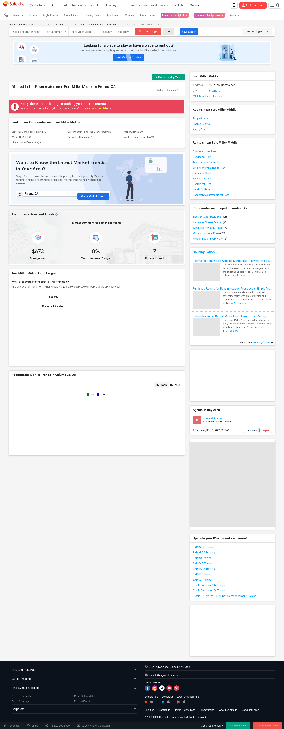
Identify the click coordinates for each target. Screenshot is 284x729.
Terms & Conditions (185, 710)
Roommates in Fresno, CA (103, 25)
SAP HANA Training (204, 569)
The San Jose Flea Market (210, 217)
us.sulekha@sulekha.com (163, 675)
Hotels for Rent (201, 190)
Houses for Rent (202, 179)
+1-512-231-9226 (180, 667)
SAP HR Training (202, 575)
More (199, 5)
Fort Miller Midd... (82, 32)
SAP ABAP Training (204, 553)
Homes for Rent (202, 173)
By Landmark (55, 32)
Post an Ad (98, 109)
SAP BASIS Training (204, 547)
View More (251, 431)
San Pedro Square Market (210, 223)
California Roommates (41, 25)
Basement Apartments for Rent (211, 195)
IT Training (114, 5)
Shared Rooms (72, 16)
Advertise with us (228, 710)
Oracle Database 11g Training (209, 585)
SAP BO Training (202, 558)
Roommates (83, 5)
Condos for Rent (202, 157)
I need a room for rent (25, 32)
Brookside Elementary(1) (80, 137)
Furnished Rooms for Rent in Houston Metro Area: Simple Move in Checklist (232, 289)
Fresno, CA (215, 91)
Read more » (239, 276)
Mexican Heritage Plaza (209, 234)
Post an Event (82, 701)
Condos (129, 16)
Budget (122, 32)
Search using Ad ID (257, 31)
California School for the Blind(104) (30, 132)
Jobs (127, 5)
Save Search (189, 32)
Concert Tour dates (84, 696)
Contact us (164, 710)
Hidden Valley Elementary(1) (26, 142)
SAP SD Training (202, 580)
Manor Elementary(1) (134, 132)
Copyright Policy (250, 710)
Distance (173, 90)
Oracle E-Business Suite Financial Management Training (224, 596)
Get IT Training (74, 679)
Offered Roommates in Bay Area (71, 25)
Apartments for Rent (205, 152)
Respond (265, 431)
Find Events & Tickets (74, 688)
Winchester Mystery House (210, 228)
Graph (161, 387)
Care (142, 5)
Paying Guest (93, 16)
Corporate (74, 710)
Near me (18, 16)
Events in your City (22, 696)
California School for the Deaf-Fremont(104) (91, 132)
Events (68, 5)
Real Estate (183, 5)
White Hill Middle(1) (22, 137)
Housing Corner (204, 252)
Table (175, 387)
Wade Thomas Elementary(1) (139, 137)
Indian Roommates (18, 25)
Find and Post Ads (74, 670)
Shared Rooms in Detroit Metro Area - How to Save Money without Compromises (232, 316)
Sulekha (13, 5)
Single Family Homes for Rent (209, 168)
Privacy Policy (207, 710)
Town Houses (147, 16)
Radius (105, 32)
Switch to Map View (168, 77)
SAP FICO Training (203, 564)
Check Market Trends (93, 196)
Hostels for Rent (202, 184)
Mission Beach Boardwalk (210, 239)
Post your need (238, 725)
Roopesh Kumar (212, 418)
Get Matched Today (128, 58)
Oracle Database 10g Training (209, 591)
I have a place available (209, 16)
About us (149, 710)
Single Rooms (50, 16)
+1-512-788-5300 (159, 667)
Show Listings (148, 31)
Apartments (113, 16)
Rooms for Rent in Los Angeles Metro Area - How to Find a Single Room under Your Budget (232, 261)
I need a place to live (174, 16)
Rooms (33, 16)
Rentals (99, 5)
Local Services (163, 5)
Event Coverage (21, 701)
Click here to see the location (210, 96)
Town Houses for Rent (205, 163)
